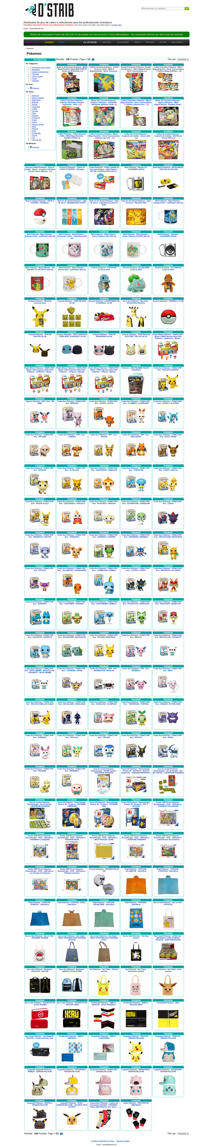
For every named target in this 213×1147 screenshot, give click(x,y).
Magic (62, 42)
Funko (34, 120)
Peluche (35, 129)
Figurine (35, 116)
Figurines (35, 74)
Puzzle (34, 135)
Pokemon (35, 88)
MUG (34, 127)
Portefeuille (36, 133)
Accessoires (123, 42)
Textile (34, 79)
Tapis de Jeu (36, 140)
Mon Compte (177, 42)
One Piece (106, 42)
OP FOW (163, 42)
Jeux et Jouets (37, 76)
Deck (34, 113)
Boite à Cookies (38, 98)
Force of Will (33, 42)
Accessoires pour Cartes (41, 67)
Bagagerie (36, 70)
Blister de (35, 96)
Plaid (34, 131)
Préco (137, 42)
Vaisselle (35, 81)
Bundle (34, 104)
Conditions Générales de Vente (102, 1141)
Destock (150, 42)
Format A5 (36, 118)
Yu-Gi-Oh (74, 42)
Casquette (36, 107)
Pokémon (49, 42)
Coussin (35, 111)
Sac (33, 138)
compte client (116, 25)
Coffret (34, 109)
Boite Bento (36, 100)
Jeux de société (38, 124)
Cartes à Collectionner (40, 72)
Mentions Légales (123, 1141)
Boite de (35, 102)
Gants (34, 122)
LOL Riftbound (90, 42)
